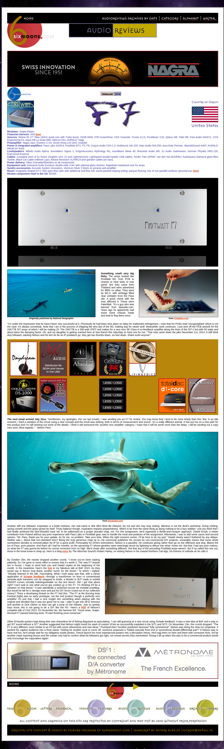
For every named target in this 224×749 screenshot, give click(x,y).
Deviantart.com (115, 521)
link (50, 568)
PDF (83, 607)
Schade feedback (34, 576)
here (38, 134)
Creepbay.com (181, 318)
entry (65, 551)
